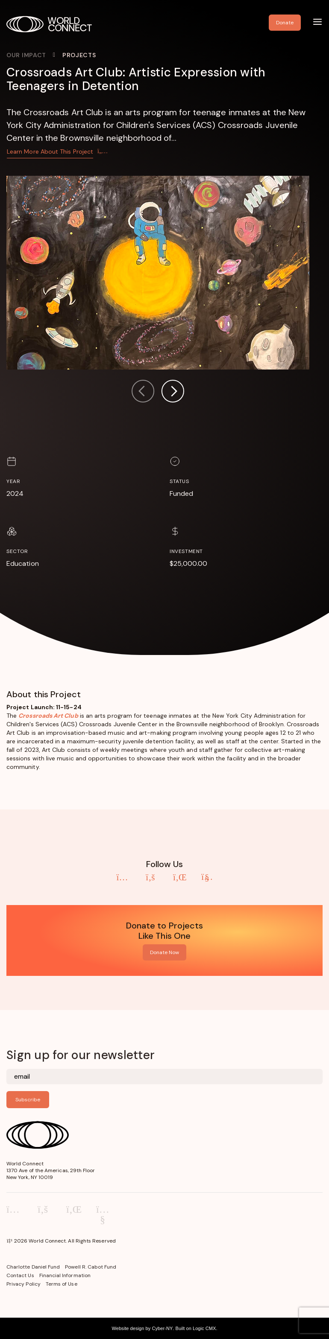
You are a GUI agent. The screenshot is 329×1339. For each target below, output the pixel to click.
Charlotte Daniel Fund (33, 1266)
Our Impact (26, 55)
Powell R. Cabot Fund (90, 1266)
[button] (172, 392)
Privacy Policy (23, 1284)
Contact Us (20, 1275)
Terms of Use (61, 1284)
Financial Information (65, 1275)
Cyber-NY (162, 1328)
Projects (79, 55)
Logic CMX (204, 1328)
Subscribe (27, 1099)
